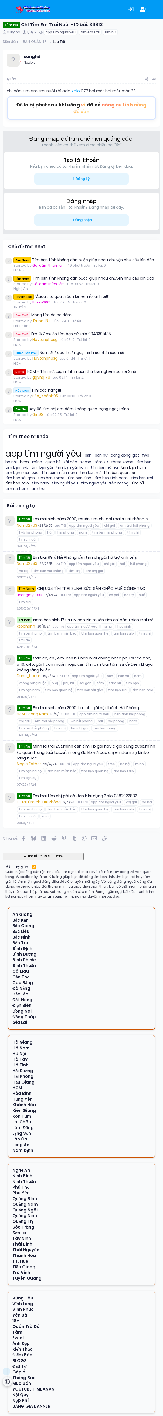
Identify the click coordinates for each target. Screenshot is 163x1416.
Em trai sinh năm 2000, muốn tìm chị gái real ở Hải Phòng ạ (90, 519)
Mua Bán (21, 1383)
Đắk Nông (22, 1000)
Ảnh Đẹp (21, 1343)
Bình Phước (24, 960)
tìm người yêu (65, 483)
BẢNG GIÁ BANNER (31, 1406)
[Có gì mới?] (156, 9)
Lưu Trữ (60, 525)
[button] (8, 867)
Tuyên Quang (27, 1278)
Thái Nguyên (25, 1250)
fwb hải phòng (30, 532)
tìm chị (133, 532)
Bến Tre (20, 943)
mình (37, 462)
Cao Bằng (22, 982)
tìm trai (38, 488)
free (111, 764)
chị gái (109, 525)
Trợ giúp (21, 866)
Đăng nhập (82, 219)
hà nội (11, 462)
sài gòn (70, 462)
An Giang (22, 914)
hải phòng (65, 532)
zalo (76, 91)
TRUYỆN (19, 307)
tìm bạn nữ (90, 472)
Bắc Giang (23, 926)
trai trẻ (24, 640)
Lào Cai (20, 1139)
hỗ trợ (23, 570)
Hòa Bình (22, 1093)
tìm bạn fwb (16, 467)
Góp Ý (18, 1372)
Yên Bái (20, 1315)
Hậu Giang (23, 1082)
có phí (114, 595)
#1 (154, 79)
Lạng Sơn (21, 1133)
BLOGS (19, 1360)
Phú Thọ (20, 1187)
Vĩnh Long (22, 1304)
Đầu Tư (19, 1366)
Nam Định (22, 1150)
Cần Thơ (20, 977)
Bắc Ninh (21, 937)
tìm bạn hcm (133, 467)
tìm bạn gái (42, 467)
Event (18, 1338)
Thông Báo (24, 1378)
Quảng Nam (25, 1204)
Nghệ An (20, 288)
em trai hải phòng (134, 525)
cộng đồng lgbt (125, 455)
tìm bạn (144, 462)
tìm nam (40, 483)
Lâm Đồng (23, 1127)
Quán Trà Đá (26, 1326)
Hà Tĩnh (20, 1065)
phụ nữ (68, 683)
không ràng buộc (32, 683)
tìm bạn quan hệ (119, 472)
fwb (145, 455)
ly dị (55, 683)
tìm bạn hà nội (104, 467)
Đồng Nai (22, 1011)
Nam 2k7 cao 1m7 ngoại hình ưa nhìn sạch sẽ (68, 352)
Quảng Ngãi (25, 1210)
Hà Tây (20, 1059)
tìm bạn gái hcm (72, 467)
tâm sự (101, 462)
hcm (24, 462)
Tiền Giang (23, 1267)
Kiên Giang (24, 1110)
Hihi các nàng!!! (37, 390)
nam (83, 532)
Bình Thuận (24, 965)
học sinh (124, 626)
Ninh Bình (22, 1176)
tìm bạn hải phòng (107, 532)
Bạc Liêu (20, 931)
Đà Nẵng (21, 988)
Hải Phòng (22, 325)
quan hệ (52, 462)
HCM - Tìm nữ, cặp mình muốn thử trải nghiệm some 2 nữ (74, 371)
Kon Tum (21, 1116)
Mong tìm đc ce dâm (42, 315)
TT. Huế (20, 1261)
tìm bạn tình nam (111, 478)
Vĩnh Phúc (23, 1309)
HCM (17, 344)
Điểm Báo (22, 1355)
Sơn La (19, 1233)
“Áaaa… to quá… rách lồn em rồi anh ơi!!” (61, 296)
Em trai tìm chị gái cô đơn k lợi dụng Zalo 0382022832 (85, 795)
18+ (15, 1321)
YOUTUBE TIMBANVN (33, 1389)
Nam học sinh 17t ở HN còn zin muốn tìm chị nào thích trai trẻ (93, 620)
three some (122, 462)
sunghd (13, 32)
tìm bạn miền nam (59, 472)
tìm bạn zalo (17, 483)
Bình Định (22, 948)
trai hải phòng (104, 728)
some (85, 462)
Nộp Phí (20, 1400)
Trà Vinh (21, 1272)
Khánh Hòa (24, 1105)
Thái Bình (22, 1244)
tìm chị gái (27, 539)
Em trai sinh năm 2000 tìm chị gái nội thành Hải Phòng (86, 707)
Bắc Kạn (20, 920)
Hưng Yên (22, 1099)
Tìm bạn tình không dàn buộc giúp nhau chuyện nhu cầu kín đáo (83, 260)
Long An (20, 1144)
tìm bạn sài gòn (20, 478)
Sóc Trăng (23, 1227)
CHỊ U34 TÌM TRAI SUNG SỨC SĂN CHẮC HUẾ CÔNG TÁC (91, 588)
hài (49, 532)
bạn (88, 455)
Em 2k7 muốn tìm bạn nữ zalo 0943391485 (62, 334)
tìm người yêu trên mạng (104, 483)
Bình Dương (24, 954)
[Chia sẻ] (146, 79)
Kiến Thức (22, 1349)
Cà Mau (20, 971)
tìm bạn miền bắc (22, 472)
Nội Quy (20, 1395)
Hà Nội (18, 270)
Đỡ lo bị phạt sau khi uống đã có (81, 108)
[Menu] (7, 9)
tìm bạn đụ (27, 777)
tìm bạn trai (142, 478)
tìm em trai (90, 32)
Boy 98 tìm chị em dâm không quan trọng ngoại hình (71, 409)
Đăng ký (83, 178)
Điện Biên (22, 1005)
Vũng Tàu (22, 1298)
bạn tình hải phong (129, 714)
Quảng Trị (22, 1221)
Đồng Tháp (24, 1017)
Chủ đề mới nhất (26, 246)
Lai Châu (21, 1122)
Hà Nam (21, 1048)
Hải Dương (22, 1071)
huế (142, 595)
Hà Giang (22, 1042)
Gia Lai (19, 1022)
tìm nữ (110, 32)
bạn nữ (101, 455)
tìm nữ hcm (16, 488)
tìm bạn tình (79, 478)
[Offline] (20, 60)
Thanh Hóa (24, 1255)
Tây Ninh (21, 1238)
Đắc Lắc (20, 994)
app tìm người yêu (61, 32)
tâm (100, 683)
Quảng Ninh (24, 1215)
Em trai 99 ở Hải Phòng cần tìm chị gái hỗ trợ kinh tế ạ (85, 557)
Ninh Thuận (24, 1181)
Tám (17, 1332)
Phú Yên (21, 1193)
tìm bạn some (51, 478)
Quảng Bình (24, 1198)
